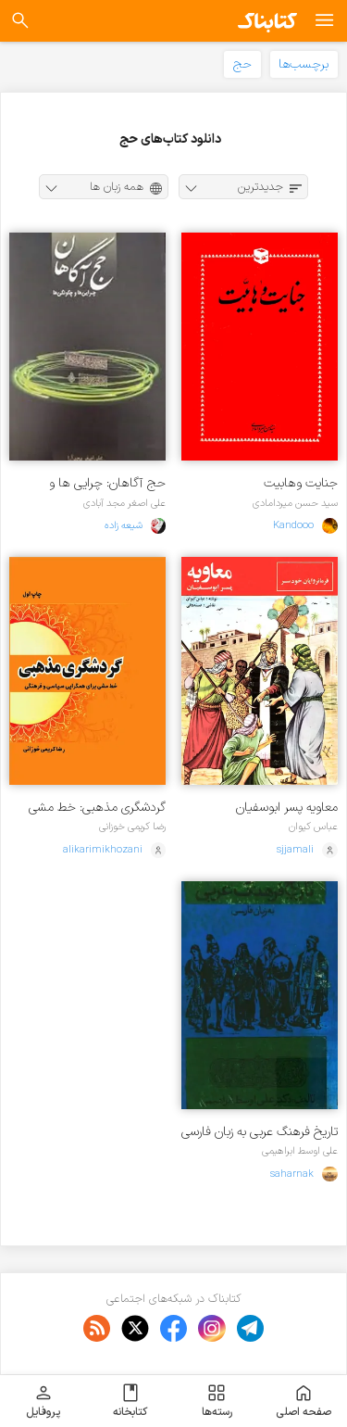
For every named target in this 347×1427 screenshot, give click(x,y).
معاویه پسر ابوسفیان (287, 807)
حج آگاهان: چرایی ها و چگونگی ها (107, 483)
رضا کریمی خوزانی (132, 826)
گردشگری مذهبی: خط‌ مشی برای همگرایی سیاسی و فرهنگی (89, 807)
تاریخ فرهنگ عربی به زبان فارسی (259, 1132)
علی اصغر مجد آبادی (124, 503)
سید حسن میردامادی (295, 503)
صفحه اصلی (303, 1401)
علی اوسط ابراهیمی (300, 1150)
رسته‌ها (217, 1401)
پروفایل (43, 1401)
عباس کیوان (313, 826)
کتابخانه (130, 1401)
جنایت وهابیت (301, 483)
